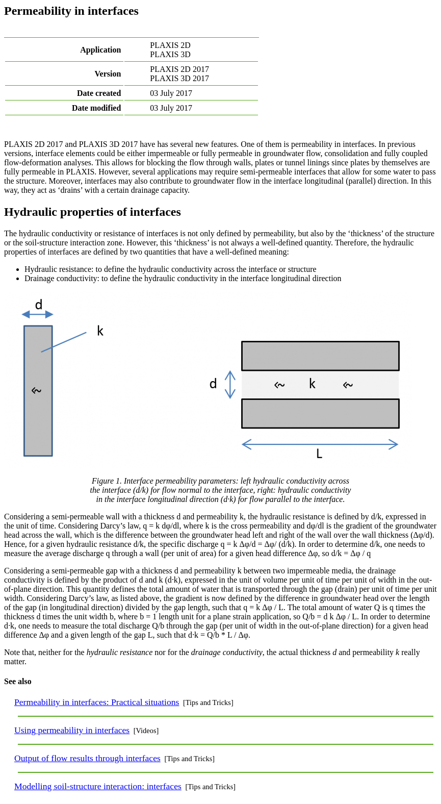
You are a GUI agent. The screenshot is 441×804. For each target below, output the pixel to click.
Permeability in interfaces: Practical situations (96, 702)
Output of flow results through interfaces (87, 758)
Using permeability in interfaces (71, 730)
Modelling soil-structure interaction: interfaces (97, 786)
